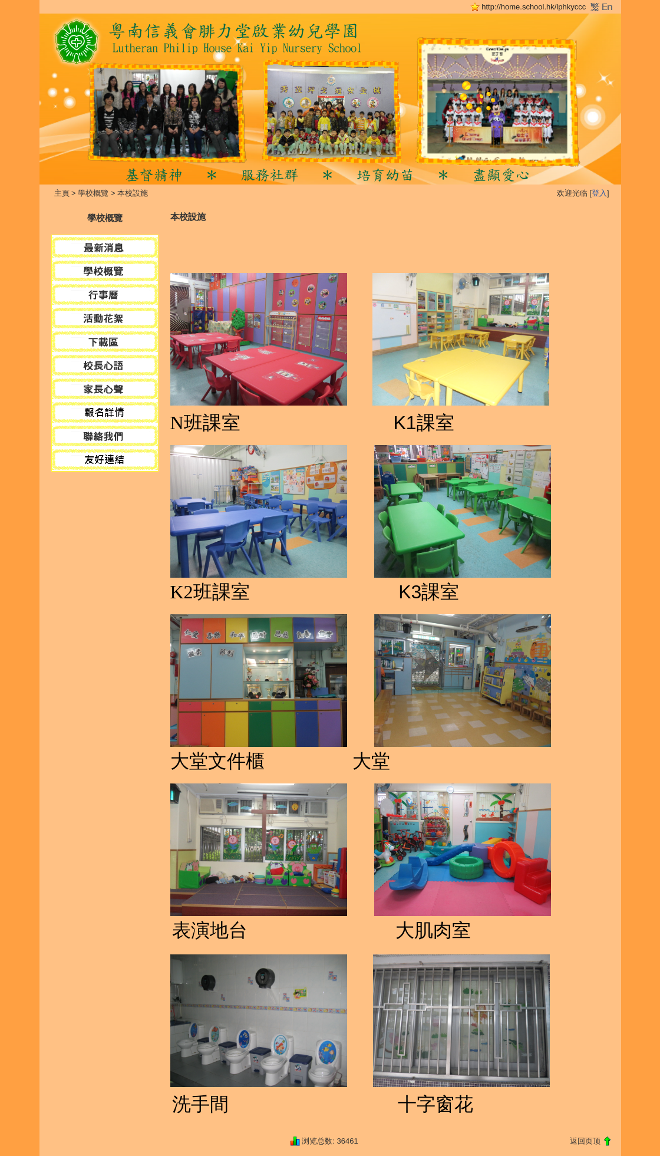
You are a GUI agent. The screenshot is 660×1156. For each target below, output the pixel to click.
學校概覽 (93, 193)
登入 (599, 193)
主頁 (62, 193)
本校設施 (132, 193)
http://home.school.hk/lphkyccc (533, 6)
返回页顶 (585, 1141)
